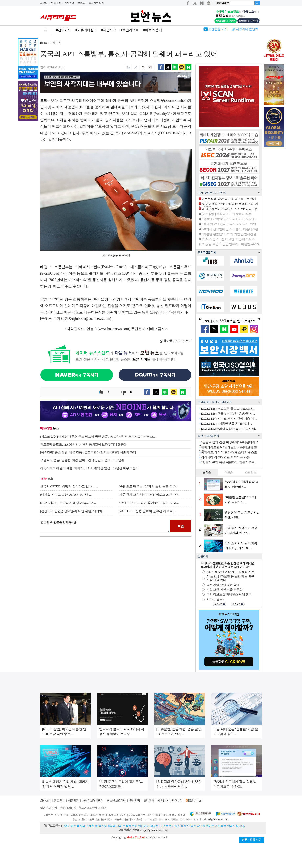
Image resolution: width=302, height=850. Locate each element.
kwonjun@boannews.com (152, 830)
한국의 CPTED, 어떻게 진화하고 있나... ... (69, 486)
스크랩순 (250, 472)
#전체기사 (63, 30)
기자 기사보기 (175, 341)
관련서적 (177, 800)
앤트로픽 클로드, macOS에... (228, 408)
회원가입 (56, 2)
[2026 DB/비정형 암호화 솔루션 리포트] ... (148, 511)
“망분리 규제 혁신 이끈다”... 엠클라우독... (229, 462)
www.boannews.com (114, 329)
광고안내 (59, 800)
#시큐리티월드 (86, 30)
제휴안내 (163, 800)
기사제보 (69, 2)
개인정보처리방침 (92, 800)
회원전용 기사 (218, 29)
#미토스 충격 (152, 30)
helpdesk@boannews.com (215, 819)
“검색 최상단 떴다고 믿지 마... (229, 428)
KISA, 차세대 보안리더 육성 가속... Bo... (68, 503)
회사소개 (45, 800)
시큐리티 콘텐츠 (247, 29)
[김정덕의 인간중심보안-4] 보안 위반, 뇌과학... (72, 511)
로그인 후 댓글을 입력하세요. (105, 526)
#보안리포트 (130, 30)
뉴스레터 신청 (96, 2)
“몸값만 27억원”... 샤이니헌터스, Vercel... (229, 219)
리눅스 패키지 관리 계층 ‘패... (229, 418)
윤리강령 (134, 800)
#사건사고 (108, 30)
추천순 (228, 472)
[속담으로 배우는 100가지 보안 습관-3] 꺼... (149, 486)
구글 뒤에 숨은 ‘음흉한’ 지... (228, 413)
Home (43, 42)
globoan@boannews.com (91, 319)
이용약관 (73, 800)
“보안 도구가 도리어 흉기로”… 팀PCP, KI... (149, 503)
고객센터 (148, 800)
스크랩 (81, 2)
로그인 (43, 2)
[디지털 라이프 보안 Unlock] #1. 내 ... (66, 494)
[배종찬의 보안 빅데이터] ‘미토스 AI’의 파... (149, 494)
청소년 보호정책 (116, 800)
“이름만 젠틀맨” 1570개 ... (226, 423)
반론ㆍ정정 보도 (251, 840)
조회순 (207, 472)
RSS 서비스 (194, 800)
